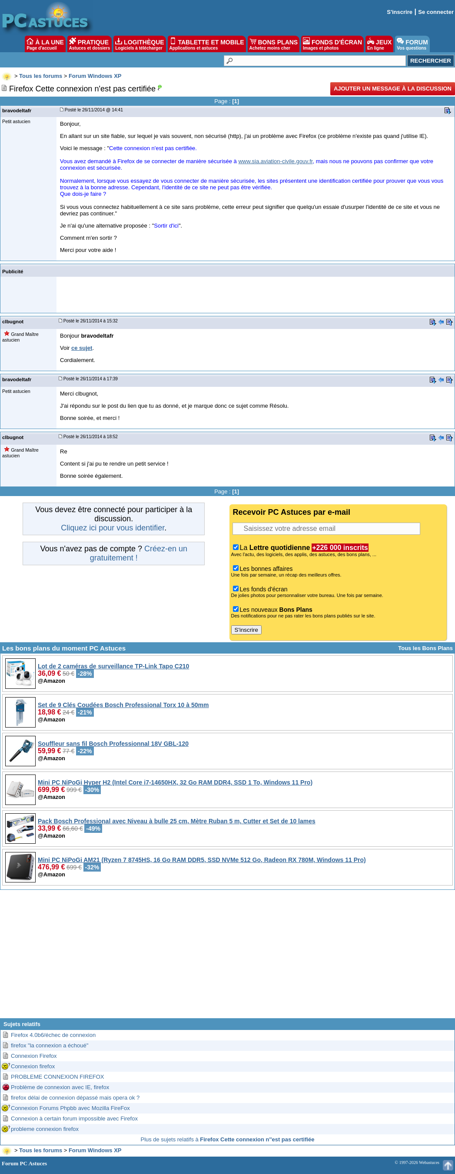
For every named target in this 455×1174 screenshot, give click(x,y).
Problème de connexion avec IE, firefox (60, 1087)
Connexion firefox (33, 1066)
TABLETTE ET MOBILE (206, 43)
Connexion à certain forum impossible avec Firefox (74, 1118)
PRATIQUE (89, 43)
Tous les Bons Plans (425, 648)
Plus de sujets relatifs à (228, 1139)
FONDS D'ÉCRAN (332, 43)
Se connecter (436, 12)
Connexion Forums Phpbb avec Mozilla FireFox (70, 1108)
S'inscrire (399, 12)
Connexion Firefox (34, 1056)
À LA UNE (45, 43)
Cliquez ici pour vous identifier (112, 527)
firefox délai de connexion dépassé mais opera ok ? (75, 1097)
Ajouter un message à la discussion (393, 88)
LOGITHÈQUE (139, 43)
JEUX (379, 43)
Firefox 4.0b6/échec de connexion (53, 1035)
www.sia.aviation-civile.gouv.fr (275, 161)
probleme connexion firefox (45, 1129)
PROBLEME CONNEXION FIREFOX (57, 1076)
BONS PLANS (273, 43)
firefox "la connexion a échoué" (49, 1045)
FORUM (412, 43)
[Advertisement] (227, 957)
